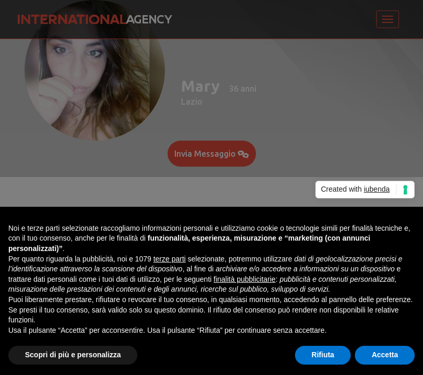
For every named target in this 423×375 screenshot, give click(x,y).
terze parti (169, 259)
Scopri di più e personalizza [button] (73, 355)
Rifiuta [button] (323, 355)
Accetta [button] (384, 355)
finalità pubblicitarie (245, 279)
